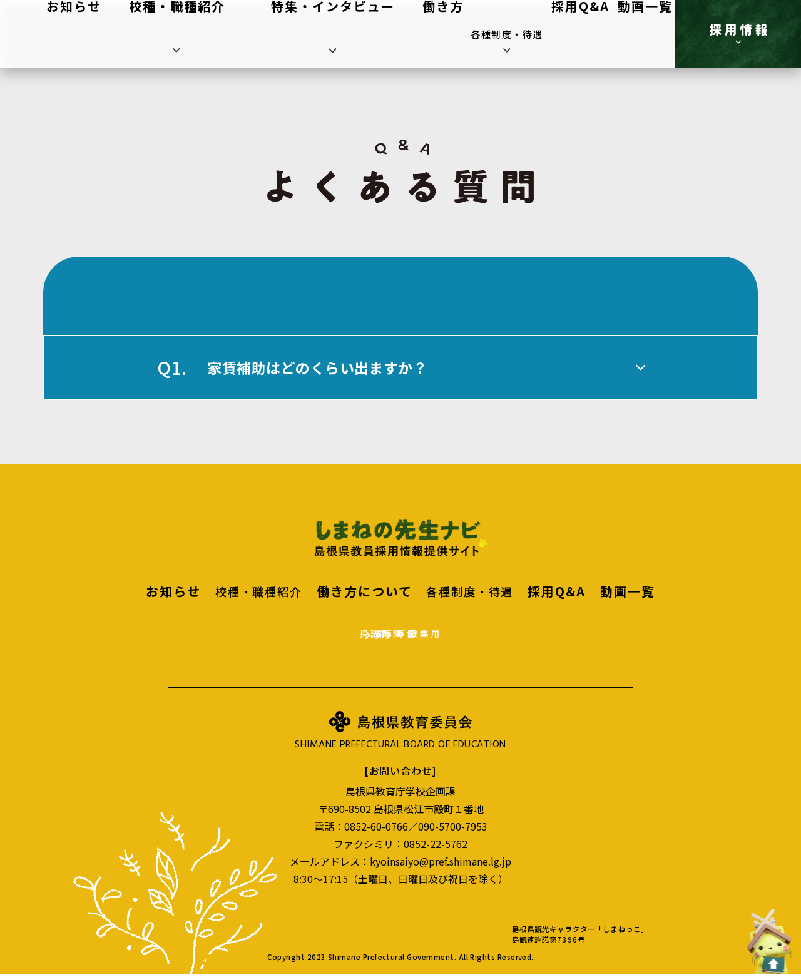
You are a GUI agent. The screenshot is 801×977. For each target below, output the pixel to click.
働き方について (367, 591)
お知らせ (244, 34)
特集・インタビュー (398, 34)
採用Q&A (591, 34)
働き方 (467, 34)
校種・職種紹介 (308, 34)
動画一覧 (640, 34)
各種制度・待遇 (526, 34)
